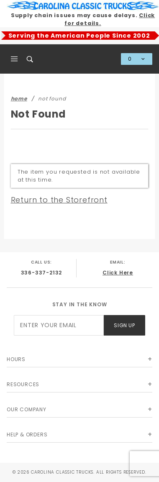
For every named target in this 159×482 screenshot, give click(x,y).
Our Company (26, 409)
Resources (23, 384)
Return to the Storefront (59, 200)
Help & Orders (27, 434)
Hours (16, 359)
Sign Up (124, 325)
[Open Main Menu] (15, 59)
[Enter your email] (59, 325)
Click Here (118, 272)
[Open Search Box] (30, 59)
